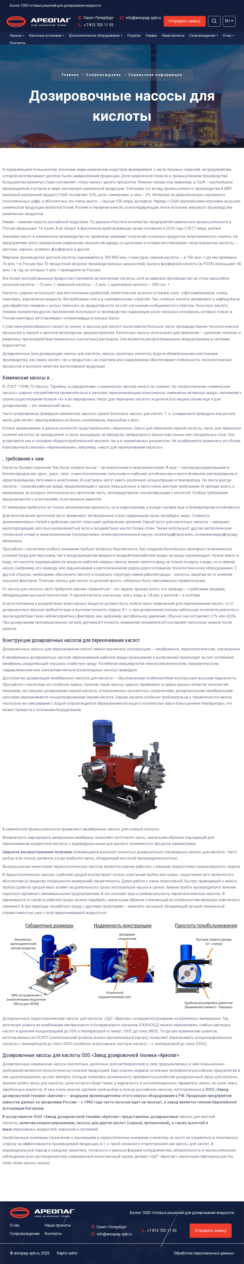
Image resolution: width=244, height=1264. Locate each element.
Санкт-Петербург (99, 17)
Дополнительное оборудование (95, 35)
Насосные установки (46, 35)
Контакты (17, 43)
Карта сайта (67, 1253)
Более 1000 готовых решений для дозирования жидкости (55, 5)
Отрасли (134, 35)
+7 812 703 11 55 (98, 25)
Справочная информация (155, 75)
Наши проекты (173, 35)
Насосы (17, 35)
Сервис (151, 35)
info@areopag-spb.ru (143, 17)
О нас (228, 35)
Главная (70, 75)
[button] (214, 21)
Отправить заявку (185, 21)
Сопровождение (203, 35)
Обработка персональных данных (204, 1253)
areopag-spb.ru (26, 1253)
